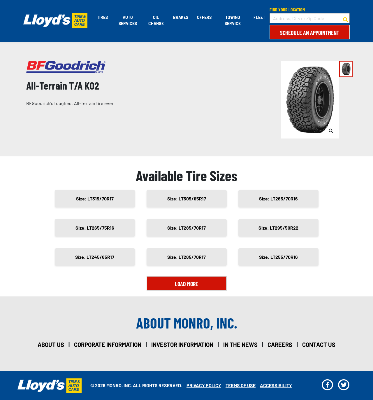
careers (280, 344)
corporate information (107, 344)
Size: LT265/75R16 (94, 227)
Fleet (259, 17)
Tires (102, 17)
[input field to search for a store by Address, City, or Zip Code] (310, 18)
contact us (318, 344)
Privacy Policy (203, 385)
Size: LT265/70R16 (278, 198)
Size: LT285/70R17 (186, 227)
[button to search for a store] (345, 18)
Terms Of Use (241, 385)
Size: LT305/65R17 (186, 198)
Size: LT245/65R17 (94, 257)
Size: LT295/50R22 (278, 227)
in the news (240, 344)
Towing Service (233, 20)
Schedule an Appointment (309, 32)
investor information (182, 344)
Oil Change (156, 20)
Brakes (180, 17)
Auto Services (128, 20)
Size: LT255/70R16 (278, 257)
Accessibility (276, 385)
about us (51, 344)
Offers (204, 17)
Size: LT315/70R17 (95, 198)
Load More (186, 283)
